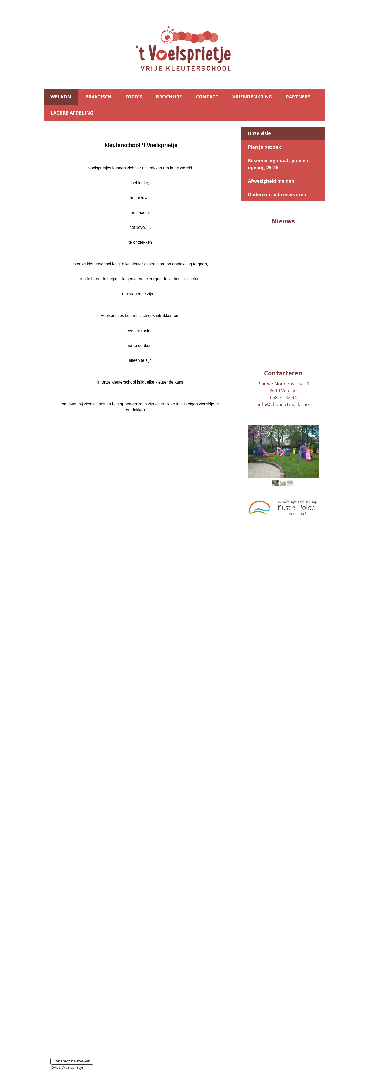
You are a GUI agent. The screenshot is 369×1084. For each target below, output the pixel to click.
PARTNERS (298, 97)
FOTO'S (133, 97)
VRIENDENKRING (252, 97)
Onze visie (259, 133)
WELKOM (60, 97)
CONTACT (207, 97)
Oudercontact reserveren (277, 194)
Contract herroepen (71, 1061)
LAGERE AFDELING (71, 113)
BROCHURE (169, 97)
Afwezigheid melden (271, 181)
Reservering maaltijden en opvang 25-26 (278, 163)
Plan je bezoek (264, 147)
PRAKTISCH (98, 97)
